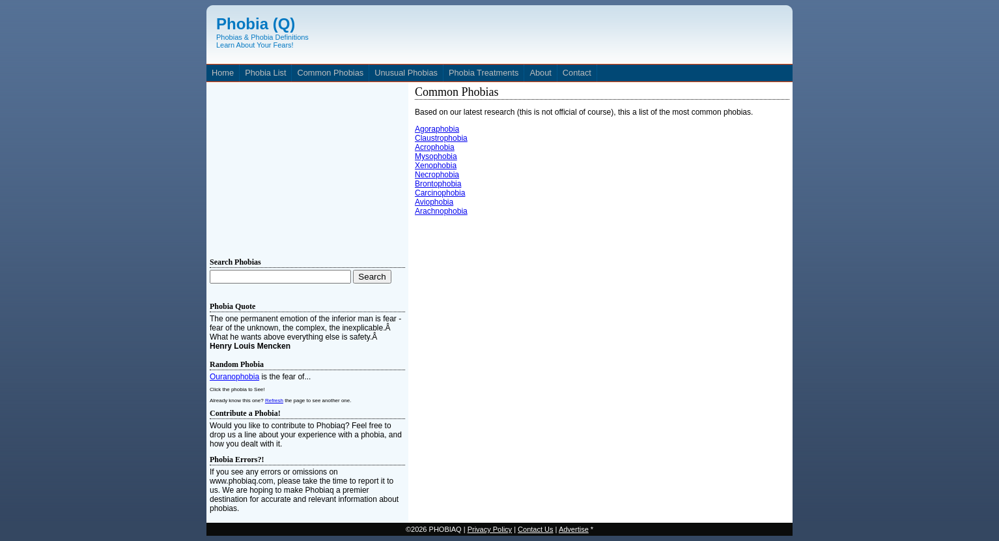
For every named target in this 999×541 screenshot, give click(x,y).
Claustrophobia (441, 138)
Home (223, 73)
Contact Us (535, 529)
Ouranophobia (234, 376)
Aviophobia (434, 202)
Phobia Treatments (483, 73)
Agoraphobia (437, 129)
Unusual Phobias (406, 73)
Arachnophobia (441, 211)
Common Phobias (330, 73)
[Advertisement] (307, 166)
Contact (577, 73)
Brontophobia (438, 183)
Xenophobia (436, 165)
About (540, 73)
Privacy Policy (490, 529)
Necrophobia (437, 174)
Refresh (274, 400)
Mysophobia (436, 156)
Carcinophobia (440, 192)
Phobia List (265, 73)
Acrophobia (435, 147)
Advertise (574, 529)
